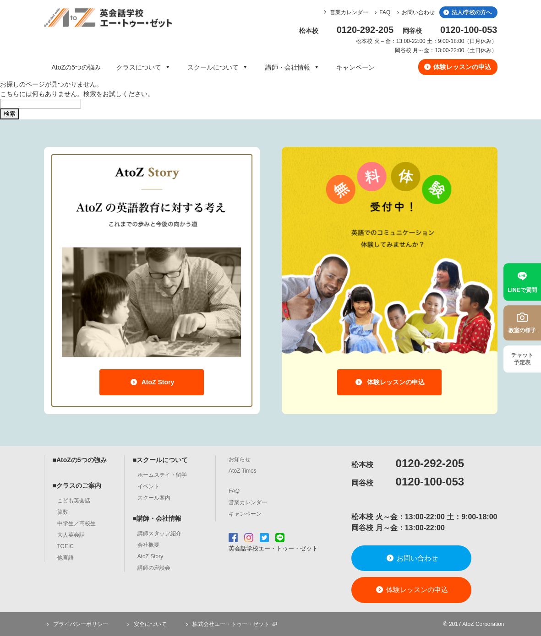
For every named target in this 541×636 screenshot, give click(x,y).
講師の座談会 (153, 568)
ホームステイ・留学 (162, 475)
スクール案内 (153, 498)
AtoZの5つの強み (76, 67)
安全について (146, 624)
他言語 (65, 558)
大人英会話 (71, 535)
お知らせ (240, 459)
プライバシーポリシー (76, 624)
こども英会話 (73, 500)
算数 (62, 512)
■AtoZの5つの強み (80, 460)
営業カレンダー (349, 12)
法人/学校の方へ (467, 12)
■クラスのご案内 (77, 485)
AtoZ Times (243, 471)
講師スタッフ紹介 (159, 533)
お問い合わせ (414, 12)
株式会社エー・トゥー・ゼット (231, 624)
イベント (148, 486)
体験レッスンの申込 (457, 66)
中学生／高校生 (76, 523)
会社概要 (148, 545)
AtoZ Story (152, 382)
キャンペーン (355, 67)
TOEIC (65, 546)
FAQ (381, 12)
